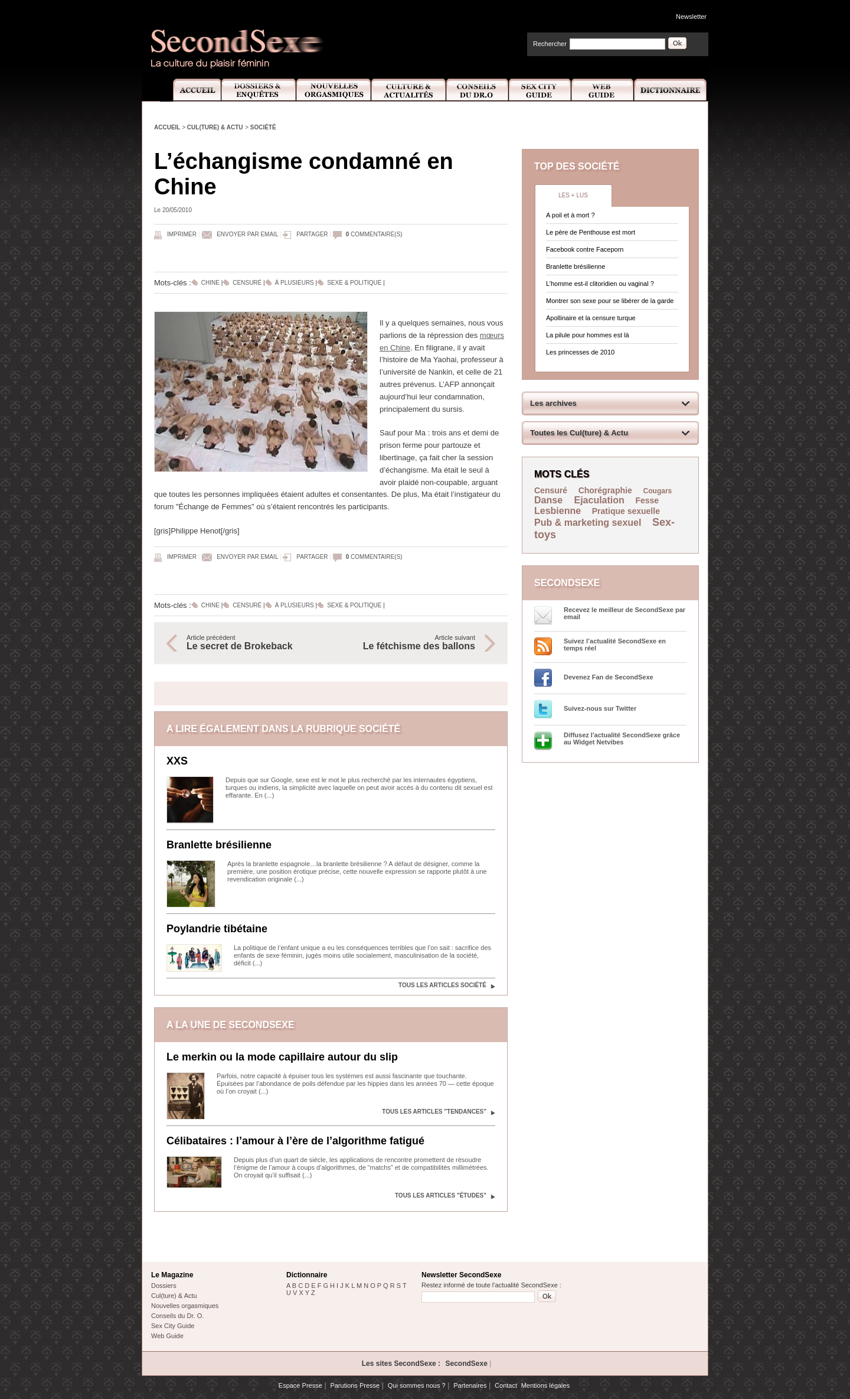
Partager (312, 234)
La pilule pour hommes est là (587, 335)
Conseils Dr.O (477, 90)
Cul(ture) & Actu (215, 127)
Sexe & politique (354, 282)
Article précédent (253, 643)
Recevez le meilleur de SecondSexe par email (624, 613)
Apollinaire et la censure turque (591, 317)
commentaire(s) (374, 234)
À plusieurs (294, 282)
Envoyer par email (247, 234)
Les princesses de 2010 (580, 352)
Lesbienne (557, 511)
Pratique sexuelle (626, 511)
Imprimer (182, 234)
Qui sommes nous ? (417, 1385)
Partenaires (469, 1385)
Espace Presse (300, 1385)
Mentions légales (545, 1385)
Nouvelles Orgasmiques (334, 90)
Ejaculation (599, 500)
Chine (210, 282)
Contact (506, 1385)
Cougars (657, 491)
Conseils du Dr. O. (177, 1315)
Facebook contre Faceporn (584, 249)
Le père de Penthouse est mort (590, 232)
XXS (177, 761)
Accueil (190, 90)
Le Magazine (172, 1275)
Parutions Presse (355, 1385)
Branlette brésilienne (219, 845)
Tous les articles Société (442, 985)
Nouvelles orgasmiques (184, 1305)
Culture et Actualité (409, 90)
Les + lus (573, 195)
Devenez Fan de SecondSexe (608, 677)
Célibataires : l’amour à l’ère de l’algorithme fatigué (295, 1141)
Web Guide (602, 90)
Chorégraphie (606, 490)
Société (263, 127)
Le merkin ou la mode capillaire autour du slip (282, 1057)
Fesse (647, 500)
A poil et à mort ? (570, 215)
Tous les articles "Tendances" (434, 1111)
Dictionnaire (671, 90)
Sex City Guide (540, 90)
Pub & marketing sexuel (587, 523)
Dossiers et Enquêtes (258, 90)
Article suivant (409, 643)
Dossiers (163, 1285)
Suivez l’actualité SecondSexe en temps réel (615, 644)
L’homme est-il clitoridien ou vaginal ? (600, 283)
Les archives (553, 403)
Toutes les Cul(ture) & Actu (579, 432)
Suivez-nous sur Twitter (600, 708)
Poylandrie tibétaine (216, 929)
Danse (549, 500)
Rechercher (550, 43)
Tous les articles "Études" (440, 1195)
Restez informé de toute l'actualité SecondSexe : (491, 1285)
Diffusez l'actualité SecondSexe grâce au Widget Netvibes (622, 738)
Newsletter (691, 16)
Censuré (247, 282)
